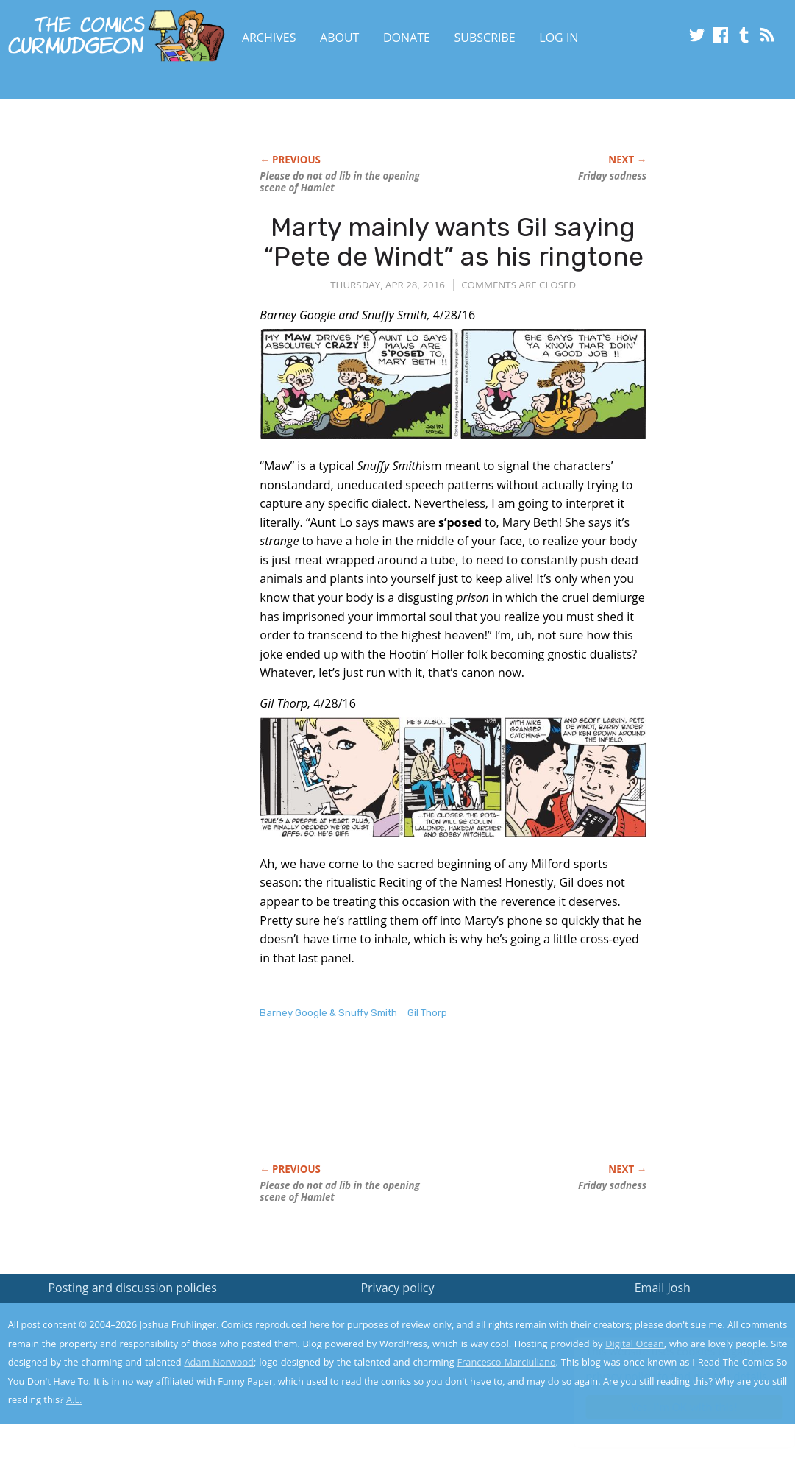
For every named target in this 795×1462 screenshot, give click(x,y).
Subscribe (485, 37)
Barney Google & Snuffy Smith (328, 1012)
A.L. (74, 1399)
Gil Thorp (427, 1012)
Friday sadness (612, 175)
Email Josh (663, 1288)
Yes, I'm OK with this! (670, 1407)
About (339, 37)
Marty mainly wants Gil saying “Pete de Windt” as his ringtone (453, 241)
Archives (269, 37)
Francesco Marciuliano (506, 1362)
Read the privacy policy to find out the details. (663, 1370)
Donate (406, 37)
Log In (558, 37)
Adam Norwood (218, 1362)
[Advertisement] (118, 277)
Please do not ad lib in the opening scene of (340, 181)
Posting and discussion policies (132, 1288)
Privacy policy (397, 1288)
